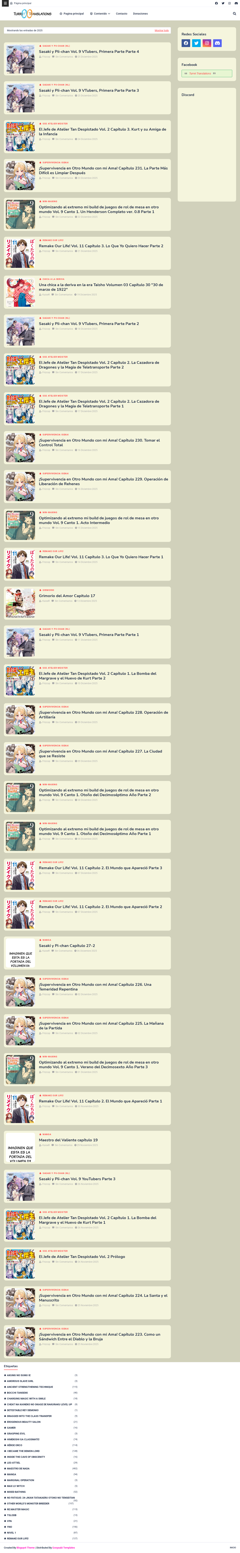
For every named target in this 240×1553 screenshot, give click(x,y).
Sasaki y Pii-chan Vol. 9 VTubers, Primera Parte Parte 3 (89, 90)
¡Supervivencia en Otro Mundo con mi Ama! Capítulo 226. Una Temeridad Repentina (95, 987)
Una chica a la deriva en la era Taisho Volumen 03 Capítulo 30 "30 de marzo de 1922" (101, 287)
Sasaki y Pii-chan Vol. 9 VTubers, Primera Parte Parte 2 (89, 323)
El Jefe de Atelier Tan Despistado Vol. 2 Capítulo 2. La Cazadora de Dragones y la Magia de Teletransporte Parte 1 (99, 404)
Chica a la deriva (53, 279)
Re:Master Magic (42, 1509)
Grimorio (48, 590)
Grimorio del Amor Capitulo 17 (67, 596)
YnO (42, 1526)
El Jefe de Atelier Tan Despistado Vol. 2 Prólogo (82, 1256)
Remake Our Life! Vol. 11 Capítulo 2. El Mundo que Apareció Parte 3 (100, 868)
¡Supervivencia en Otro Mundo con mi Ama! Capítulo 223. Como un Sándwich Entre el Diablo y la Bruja (99, 1337)
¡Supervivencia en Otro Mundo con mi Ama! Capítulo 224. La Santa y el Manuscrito (103, 1298)
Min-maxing (50, 201)
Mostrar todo (162, 30)
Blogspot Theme (26, 1547)
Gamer (42, 1427)
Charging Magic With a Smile (42, 1398)
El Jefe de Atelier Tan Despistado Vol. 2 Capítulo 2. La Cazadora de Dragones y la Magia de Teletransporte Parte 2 (99, 365)
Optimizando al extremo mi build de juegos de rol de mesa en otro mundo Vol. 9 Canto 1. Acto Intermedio (99, 520)
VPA (42, 1521)
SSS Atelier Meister (55, 123)
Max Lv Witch (42, 1486)
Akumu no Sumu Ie (42, 1375)
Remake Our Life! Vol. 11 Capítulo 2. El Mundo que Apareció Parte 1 (100, 1101)
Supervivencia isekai (56, 162)
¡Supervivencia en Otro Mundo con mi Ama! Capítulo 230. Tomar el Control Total (99, 442)
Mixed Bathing (42, 1491)
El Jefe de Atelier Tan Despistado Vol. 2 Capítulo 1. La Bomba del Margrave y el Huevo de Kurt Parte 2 (97, 676)
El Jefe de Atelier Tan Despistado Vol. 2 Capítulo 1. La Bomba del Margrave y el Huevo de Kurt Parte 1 (97, 1220)
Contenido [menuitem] (98, 13)
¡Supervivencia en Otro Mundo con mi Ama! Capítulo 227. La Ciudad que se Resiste (100, 753)
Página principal (20, 3)
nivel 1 (42, 1532)
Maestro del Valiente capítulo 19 (68, 1140)
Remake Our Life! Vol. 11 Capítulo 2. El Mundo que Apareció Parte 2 (100, 907)
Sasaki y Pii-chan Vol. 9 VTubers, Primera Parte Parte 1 (89, 634)
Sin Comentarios (64, 56)
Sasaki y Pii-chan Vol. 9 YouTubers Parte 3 (77, 1179)
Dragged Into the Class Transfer (42, 1416)
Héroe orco (42, 1445)
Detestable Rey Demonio (42, 1410)
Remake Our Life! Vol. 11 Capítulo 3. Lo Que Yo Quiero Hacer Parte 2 (101, 246)
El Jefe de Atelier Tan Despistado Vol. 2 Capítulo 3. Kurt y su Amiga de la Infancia (102, 131)
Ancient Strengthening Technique (42, 1386)
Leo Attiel (42, 1462)
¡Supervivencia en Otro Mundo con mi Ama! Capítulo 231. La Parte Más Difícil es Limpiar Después (103, 170)
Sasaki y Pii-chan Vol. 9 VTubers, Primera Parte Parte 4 (89, 51)
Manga (47, 940)
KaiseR (46, 294)
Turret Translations (200, 73)
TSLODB (42, 1515)
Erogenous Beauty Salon (42, 1421)
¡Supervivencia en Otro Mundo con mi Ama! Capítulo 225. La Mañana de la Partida (101, 1026)
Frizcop (46, 56)
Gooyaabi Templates (63, 1547)
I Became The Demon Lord (42, 1451)
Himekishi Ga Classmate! (42, 1439)
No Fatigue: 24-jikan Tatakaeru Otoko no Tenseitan (42, 1497)
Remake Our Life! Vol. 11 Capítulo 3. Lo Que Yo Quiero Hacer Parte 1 (101, 557)
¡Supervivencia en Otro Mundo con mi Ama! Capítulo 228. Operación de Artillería (103, 715)
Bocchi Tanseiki (42, 1392)
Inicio (233, 1547)
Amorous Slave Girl (42, 1381)
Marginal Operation (42, 1480)
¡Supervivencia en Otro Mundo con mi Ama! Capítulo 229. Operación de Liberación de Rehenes (103, 481)
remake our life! (53, 240)
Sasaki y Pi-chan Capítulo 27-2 (67, 945)
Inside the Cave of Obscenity (42, 1456)
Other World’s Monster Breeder (40, 1503)
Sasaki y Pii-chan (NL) (56, 46)
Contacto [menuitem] (121, 13)
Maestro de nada (42, 1468)
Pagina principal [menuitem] (71, 13)
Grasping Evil (42, 1433)
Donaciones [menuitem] (140, 13)
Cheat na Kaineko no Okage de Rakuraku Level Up (42, 1404)
